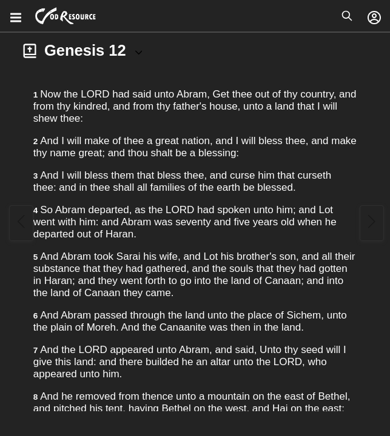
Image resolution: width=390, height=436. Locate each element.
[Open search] (347, 15)
